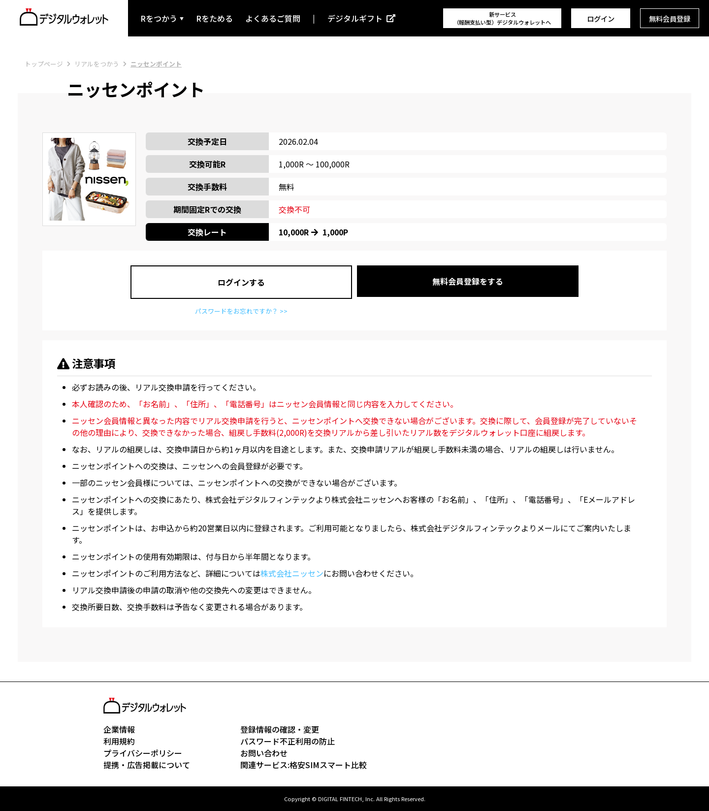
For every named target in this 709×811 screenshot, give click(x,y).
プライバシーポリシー (142, 753)
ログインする (241, 282)
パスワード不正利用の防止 (287, 741)
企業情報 (119, 729)
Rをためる (214, 18)
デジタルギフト (355, 18)
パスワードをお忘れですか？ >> (241, 311)
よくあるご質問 (272, 18)
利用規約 (119, 741)
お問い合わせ (264, 753)
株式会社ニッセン (291, 573)
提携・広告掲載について (146, 765)
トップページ (44, 63)
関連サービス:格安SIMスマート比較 (303, 765)
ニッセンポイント (156, 63)
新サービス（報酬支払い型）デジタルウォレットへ (502, 18)
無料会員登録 (669, 18)
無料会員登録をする (467, 281)
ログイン (600, 18)
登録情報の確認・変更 (279, 729)
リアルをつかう (96, 63)
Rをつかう (158, 18)
